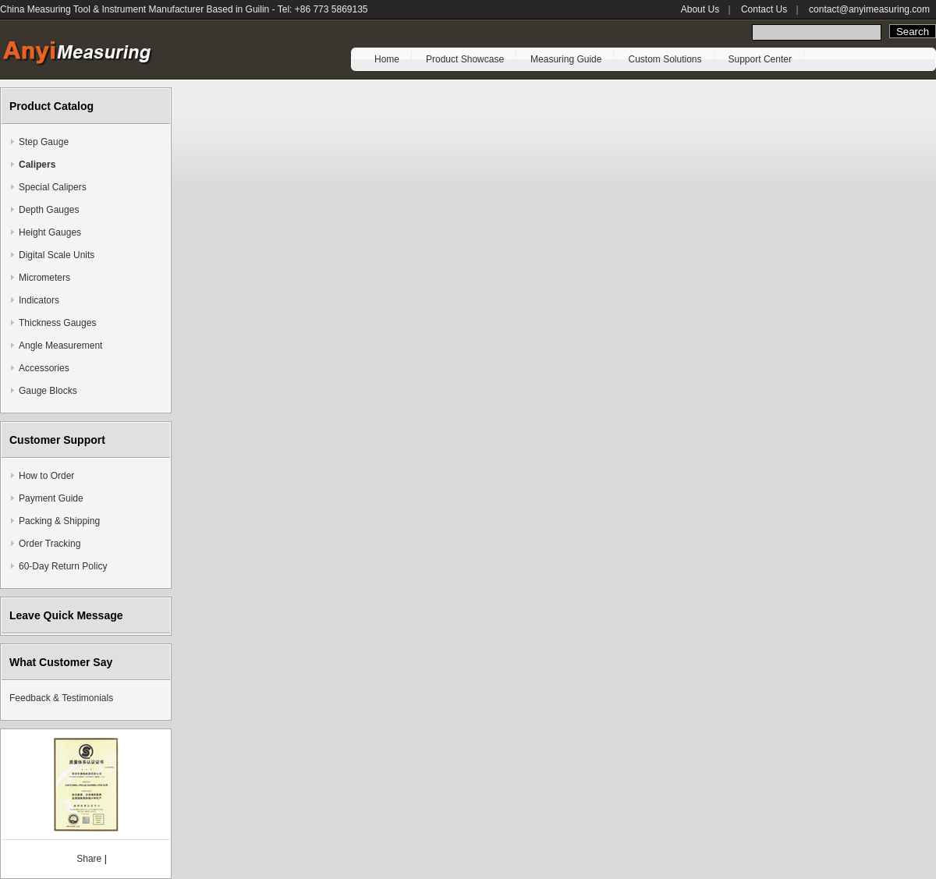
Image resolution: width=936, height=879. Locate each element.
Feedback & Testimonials (61, 698)
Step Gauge (44, 141)
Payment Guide (51, 498)
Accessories (44, 368)
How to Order (46, 475)
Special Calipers (53, 187)
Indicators (39, 300)
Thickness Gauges (57, 322)
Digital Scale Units (56, 255)
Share (88, 858)
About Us (700, 9)
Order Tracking (49, 543)
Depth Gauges (49, 209)
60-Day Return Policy (63, 566)
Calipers (37, 164)
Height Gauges (50, 232)
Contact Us (764, 9)
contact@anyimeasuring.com (869, 9)
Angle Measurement (60, 345)
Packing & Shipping (59, 521)
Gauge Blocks (48, 390)
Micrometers (44, 277)
